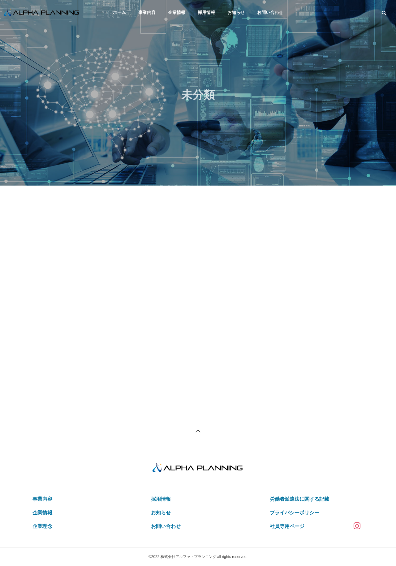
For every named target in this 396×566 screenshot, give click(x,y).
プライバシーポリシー (294, 512)
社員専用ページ (287, 526)
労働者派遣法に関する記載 (299, 499)
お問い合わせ (270, 12)
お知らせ (236, 12)
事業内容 (147, 12)
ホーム (119, 12)
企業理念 (42, 526)
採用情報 (206, 12)
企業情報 (176, 12)
